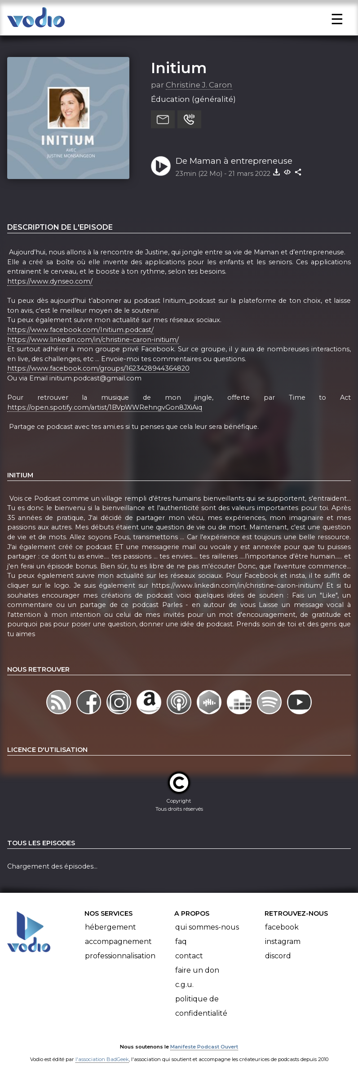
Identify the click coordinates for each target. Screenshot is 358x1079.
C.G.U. (184, 984)
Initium (179, 68)
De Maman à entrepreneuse (234, 161)
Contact (189, 956)
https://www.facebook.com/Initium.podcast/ (80, 330)
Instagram (283, 941)
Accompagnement (118, 941)
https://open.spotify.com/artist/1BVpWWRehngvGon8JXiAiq (104, 407)
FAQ (181, 941)
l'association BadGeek (102, 1059)
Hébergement (110, 927)
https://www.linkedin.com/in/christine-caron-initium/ (93, 340)
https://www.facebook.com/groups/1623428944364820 (98, 368)
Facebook (282, 927)
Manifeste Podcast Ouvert (204, 1047)
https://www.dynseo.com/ (50, 281)
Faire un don (197, 970)
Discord (278, 956)
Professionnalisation (120, 956)
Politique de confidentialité (201, 1006)
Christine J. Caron (199, 84)
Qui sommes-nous (207, 927)
